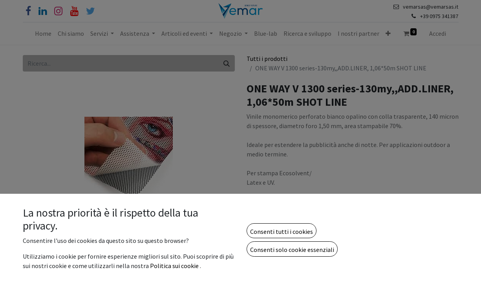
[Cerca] (226, 63)
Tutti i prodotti (267, 58)
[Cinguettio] (90, 11)
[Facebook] (28, 11)
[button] (388, 33)
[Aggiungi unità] (295, 225)
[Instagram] (58, 11)
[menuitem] (43, 33)
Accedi (437, 33)
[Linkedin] (42, 11)
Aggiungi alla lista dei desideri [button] (291, 246)
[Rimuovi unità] (256, 225)
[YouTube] (74, 11)
